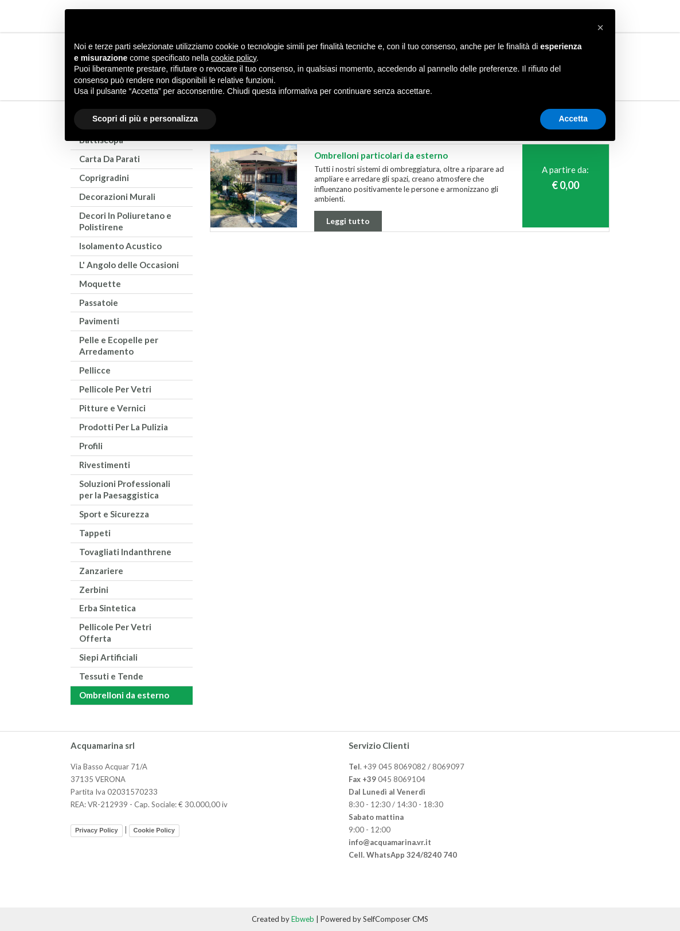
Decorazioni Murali (117, 196)
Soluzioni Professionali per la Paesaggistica (124, 489)
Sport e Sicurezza (114, 514)
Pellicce (95, 370)
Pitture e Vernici (112, 408)
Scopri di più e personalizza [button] (145, 118)
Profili (91, 446)
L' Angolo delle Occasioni (129, 265)
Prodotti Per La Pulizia (123, 427)
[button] (600, 27)
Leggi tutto (348, 221)
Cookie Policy (154, 830)
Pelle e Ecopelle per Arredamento (118, 345)
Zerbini (93, 589)
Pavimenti (99, 321)
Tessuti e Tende (111, 676)
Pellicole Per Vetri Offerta (115, 632)
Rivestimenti (104, 464)
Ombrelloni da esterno (124, 695)
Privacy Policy (96, 830)
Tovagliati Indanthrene (125, 552)
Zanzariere (101, 570)
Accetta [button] (573, 118)
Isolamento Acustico (120, 246)
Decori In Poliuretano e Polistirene (125, 221)
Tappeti (95, 533)
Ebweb (302, 919)
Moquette (100, 283)
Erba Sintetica (107, 608)
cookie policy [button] (233, 57)
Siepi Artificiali (108, 657)
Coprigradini (104, 177)
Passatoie (98, 302)
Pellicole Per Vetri (115, 389)
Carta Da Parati (109, 159)
